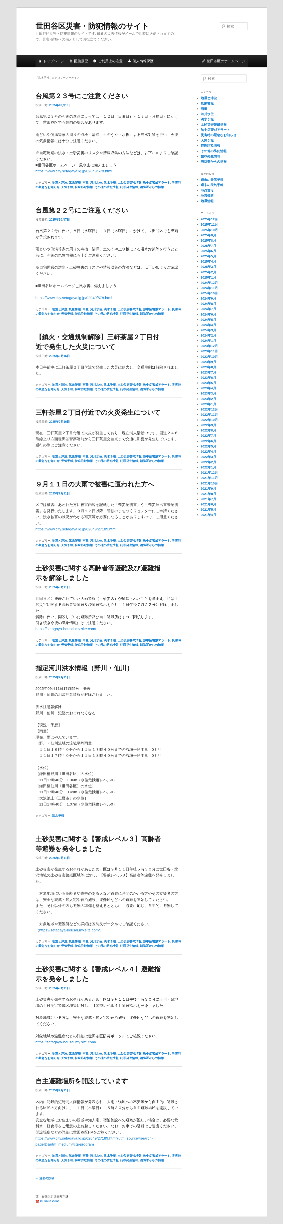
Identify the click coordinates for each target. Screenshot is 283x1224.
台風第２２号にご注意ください (82, 210)
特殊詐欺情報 (84, 187)
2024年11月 (209, 288)
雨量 (86, 182)
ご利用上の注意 (110, 61)
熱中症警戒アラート (156, 182)
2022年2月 (208, 462)
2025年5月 (208, 256)
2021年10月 (209, 483)
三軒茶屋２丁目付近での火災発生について (98, 412)
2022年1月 (208, 467)
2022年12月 (209, 409)
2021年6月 (208, 504)
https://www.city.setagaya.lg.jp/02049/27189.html (76, 529)
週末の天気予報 (212, 180)
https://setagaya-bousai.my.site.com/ (66, 629)
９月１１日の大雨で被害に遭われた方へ (95, 484)
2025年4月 (208, 261)
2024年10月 (209, 293)
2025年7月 (208, 246)
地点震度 (207, 190)
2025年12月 (209, 219)
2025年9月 (208, 235)
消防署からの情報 (152, 187)
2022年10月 (209, 420)
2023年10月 (209, 357)
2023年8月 (208, 367)
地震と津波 (59, 182)
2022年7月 (208, 435)
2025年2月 (208, 272)
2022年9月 (208, 425)
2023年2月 (208, 399)
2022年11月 (209, 414)
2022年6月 (208, 441)
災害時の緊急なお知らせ (218, 135)
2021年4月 (208, 515)
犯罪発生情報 (129, 187)
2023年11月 (209, 351)
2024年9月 (208, 298)
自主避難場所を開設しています (82, 1081)
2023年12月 (209, 346)
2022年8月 (208, 430)
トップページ (53, 61)
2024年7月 (208, 309)
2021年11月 (209, 478)
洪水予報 (110, 182)
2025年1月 (208, 277)
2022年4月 (208, 451)
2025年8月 (208, 240)
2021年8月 (208, 494)
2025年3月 (208, 267)
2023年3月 (208, 393)
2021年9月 (208, 488)
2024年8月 (208, 304)
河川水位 (96, 182)
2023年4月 (208, 388)
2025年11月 (209, 224)
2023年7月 (208, 372)
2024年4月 (208, 325)
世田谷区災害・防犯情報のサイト (92, 26)
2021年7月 (208, 499)
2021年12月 (209, 472)
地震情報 (207, 196)
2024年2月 (208, 335)
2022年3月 (208, 457)
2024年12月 (209, 283)
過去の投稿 (45, 1178)
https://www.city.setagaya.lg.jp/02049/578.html (74, 171)
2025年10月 (209, 230)
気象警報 (75, 182)
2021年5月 (208, 509)
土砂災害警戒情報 (130, 182)
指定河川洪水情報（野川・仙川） (84, 668)
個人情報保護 (143, 61)
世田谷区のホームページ (226, 61)
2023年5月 (208, 383)
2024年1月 (208, 341)
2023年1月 (208, 404)
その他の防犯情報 (107, 187)
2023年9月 (208, 362)
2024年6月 (208, 314)
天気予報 (67, 187)
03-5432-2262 (49, 1201)
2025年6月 (208, 251)
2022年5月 (208, 446)
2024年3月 (208, 330)
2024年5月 (208, 320)
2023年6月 (208, 378)
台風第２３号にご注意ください (82, 96)
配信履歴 (81, 61)
